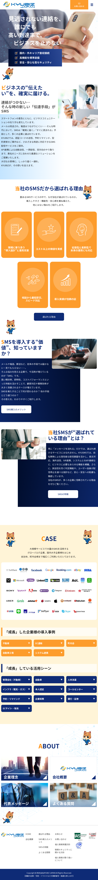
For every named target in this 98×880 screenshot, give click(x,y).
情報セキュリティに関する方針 (63, 851)
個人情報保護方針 (62, 844)
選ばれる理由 (49, 316)
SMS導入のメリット (16, 409)
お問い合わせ (60, 839)
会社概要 (29, 839)
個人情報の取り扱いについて (63, 859)
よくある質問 (44, 852)
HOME (28, 834)
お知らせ (59, 834)
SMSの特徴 (63, 494)
